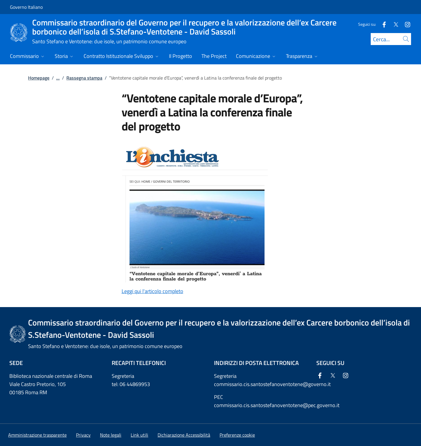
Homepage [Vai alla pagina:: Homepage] (38, 77)
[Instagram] (405, 24)
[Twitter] (393, 24)
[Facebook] (382, 24)
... (58, 77)
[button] (237, 434)
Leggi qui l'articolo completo (152, 291)
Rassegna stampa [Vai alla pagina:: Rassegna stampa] (84, 77)
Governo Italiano (26, 7)
